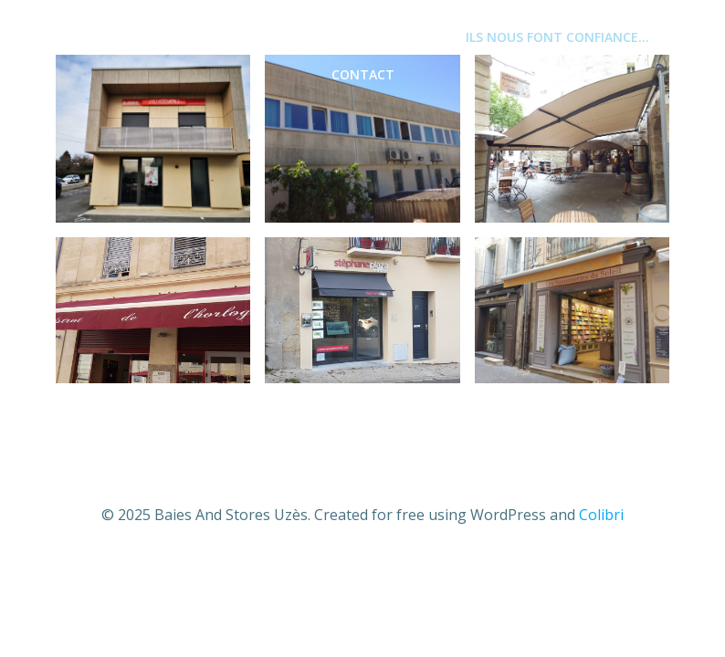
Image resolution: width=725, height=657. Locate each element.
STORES (307, 37)
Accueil (101, 37)
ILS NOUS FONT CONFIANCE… (557, 37)
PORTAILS (399, 37)
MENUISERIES (205, 37)
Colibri (601, 515)
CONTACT (362, 74)
